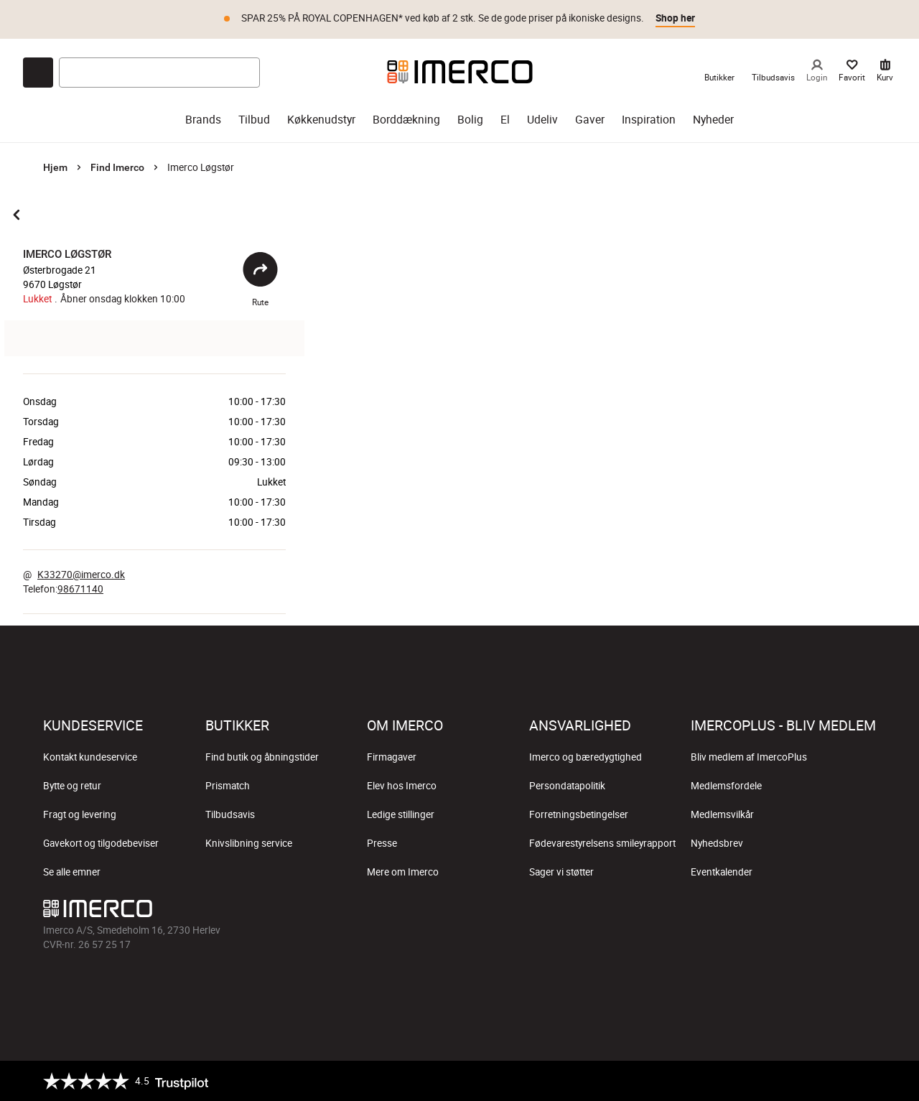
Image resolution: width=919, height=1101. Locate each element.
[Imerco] (460, 71)
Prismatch (227, 785)
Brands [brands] (203, 119)
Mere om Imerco (403, 871)
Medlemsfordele (726, 785)
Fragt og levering (79, 814)
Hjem (55, 167)
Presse (382, 843)
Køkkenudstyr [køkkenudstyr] (321, 119)
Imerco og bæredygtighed (585, 757)
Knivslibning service (248, 843)
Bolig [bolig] (470, 119)
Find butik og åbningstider (262, 757)
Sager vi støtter (561, 871)
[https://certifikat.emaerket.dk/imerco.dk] (863, 1081)
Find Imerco (117, 167)
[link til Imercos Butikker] (719, 72)
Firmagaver (391, 757)
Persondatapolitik (567, 785)
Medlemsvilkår (722, 814)
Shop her (675, 17)
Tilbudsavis (230, 814)
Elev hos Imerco (402, 785)
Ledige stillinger (400, 814)
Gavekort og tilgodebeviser (101, 843)
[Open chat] (38, 72)
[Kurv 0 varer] (885, 72)
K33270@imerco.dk (81, 574)
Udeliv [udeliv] (542, 119)
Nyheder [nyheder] (713, 119)
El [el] (505, 119)
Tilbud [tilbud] (254, 119)
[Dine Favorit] (852, 72)
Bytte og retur (72, 785)
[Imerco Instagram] (761, 912)
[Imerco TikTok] (795, 912)
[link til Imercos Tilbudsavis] (773, 72)
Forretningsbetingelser (578, 814)
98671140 (80, 588)
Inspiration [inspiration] (649, 119)
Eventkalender (721, 871)
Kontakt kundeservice (90, 757)
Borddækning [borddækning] (406, 119)
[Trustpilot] (125, 1081)
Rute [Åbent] (260, 279)
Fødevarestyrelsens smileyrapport (602, 843)
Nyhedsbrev (717, 843)
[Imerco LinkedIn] (864, 912)
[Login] (816, 72)
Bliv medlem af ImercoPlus (749, 757)
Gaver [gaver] (590, 119)
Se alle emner (72, 871)
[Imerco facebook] (726, 912)
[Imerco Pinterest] (829, 912)
